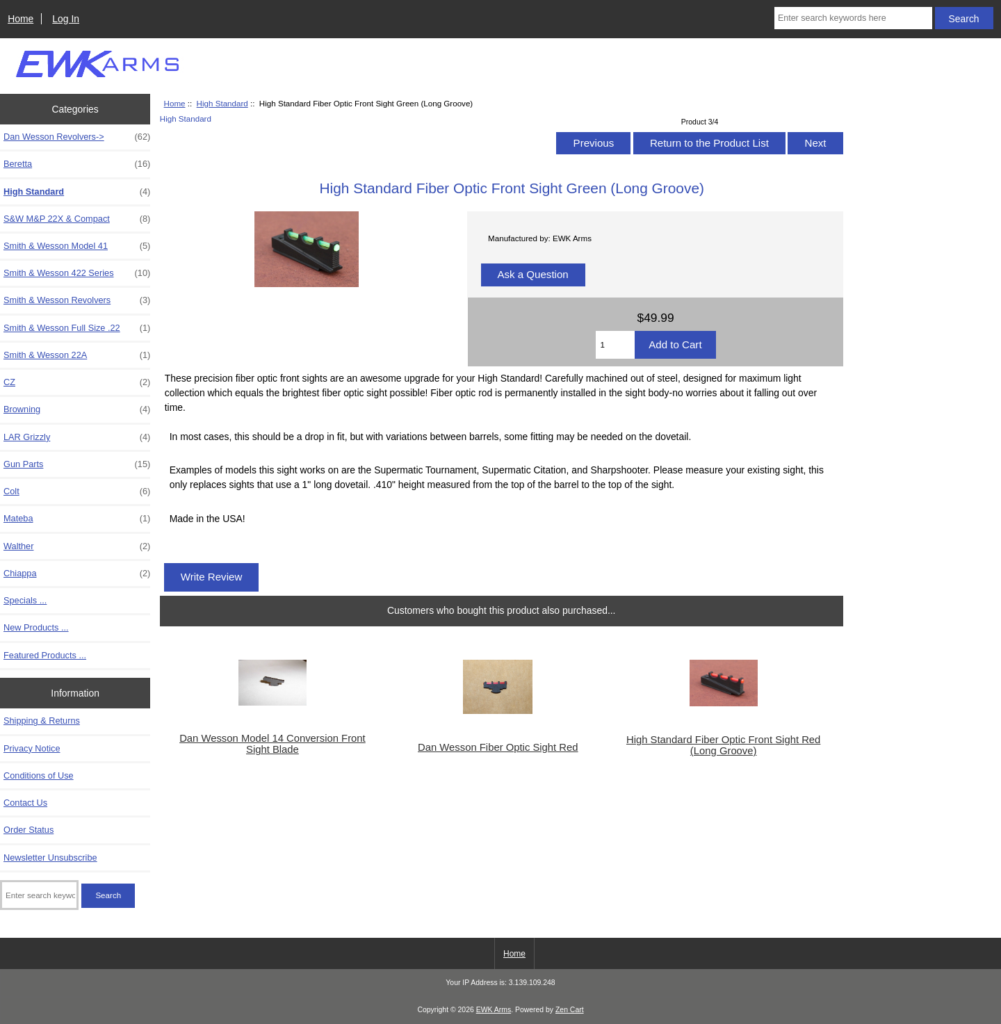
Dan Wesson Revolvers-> (76, 137)
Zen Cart (569, 1010)
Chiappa (76, 573)
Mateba (76, 518)
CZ (76, 382)
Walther (76, 546)
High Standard (222, 103)
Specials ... (25, 600)
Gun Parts (76, 464)
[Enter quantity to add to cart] (615, 345)
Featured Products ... (44, 655)
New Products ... (36, 627)
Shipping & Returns (41, 720)
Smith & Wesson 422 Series (76, 273)
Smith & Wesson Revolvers (76, 300)
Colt (76, 491)
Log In (65, 18)
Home (20, 18)
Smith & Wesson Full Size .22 (76, 328)
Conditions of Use (38, 775)
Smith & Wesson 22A (76, 355)
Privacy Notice (31, 748)
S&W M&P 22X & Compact (76, 219)
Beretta (76, 164)
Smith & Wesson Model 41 (76, 246)
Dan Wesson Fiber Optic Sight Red (498, 747)
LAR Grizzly (76, 437)
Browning (76, 409)
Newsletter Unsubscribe (50, 857)
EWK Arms (493, 1010)
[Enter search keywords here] (853, 18)
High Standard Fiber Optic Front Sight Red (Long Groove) (723, 745)
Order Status (28, 829)
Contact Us (25, 802)
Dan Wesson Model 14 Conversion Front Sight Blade (272, 744)
